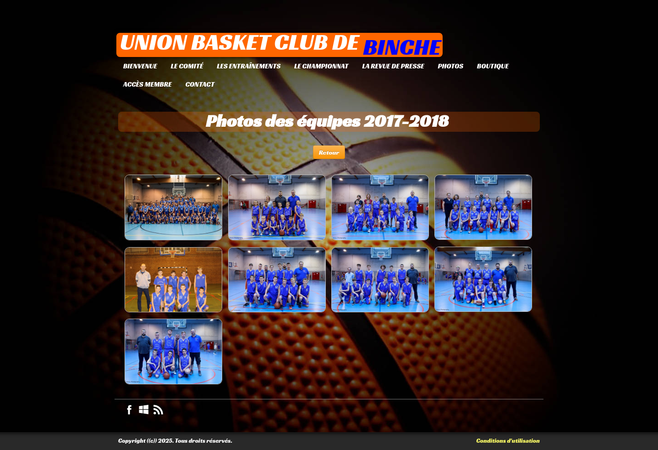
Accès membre (147, 84)
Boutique (493, 66)
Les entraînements (248, 66)
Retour (329, 152)
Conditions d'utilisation (508, 441)
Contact (199, 84)
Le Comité (187, 66)
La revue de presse (393, 66)
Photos (450, 66)
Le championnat (321, 66)
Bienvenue (140, 66)
